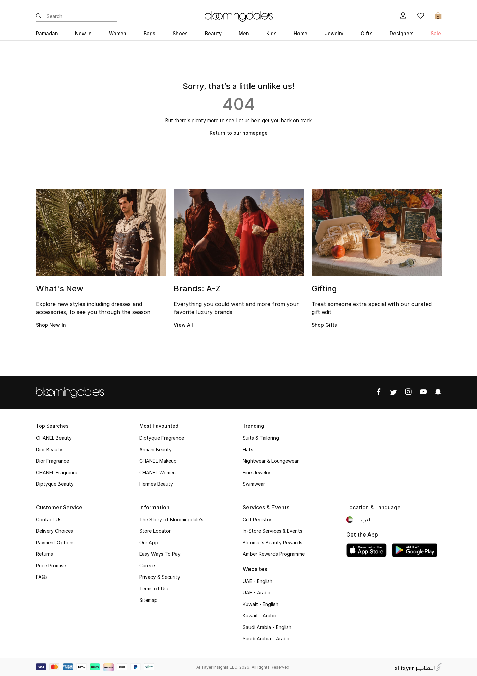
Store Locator (155, 531)
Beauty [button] (213, 33)
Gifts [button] (367, 33)
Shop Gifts (324, 325)
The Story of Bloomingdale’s (171, 519)
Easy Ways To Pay (160, 554)
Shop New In (51, 325)
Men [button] (244, 33)
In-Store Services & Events (272, 531)
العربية (365, 519)
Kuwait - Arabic (260, 615)
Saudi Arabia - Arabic (266, 638)
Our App (148, 542)
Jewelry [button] (334, 33)
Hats (248, 449)
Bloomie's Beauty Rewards (272, 542)
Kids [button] (271, 33)
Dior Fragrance (52, 461)
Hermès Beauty (156, 484)
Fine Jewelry (256, 472)
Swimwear (254, 484)
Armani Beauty (155, 449)
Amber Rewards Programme (274, 554)
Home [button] (300, 33)
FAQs (42, 577)
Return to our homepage (239, 133)
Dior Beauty (49, 449)
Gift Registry (257, 519)
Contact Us (49, 519)
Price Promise (51, 565)
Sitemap (148, 600)
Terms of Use (154, 588)
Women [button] (117, 33)
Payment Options (55, 542)
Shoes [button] (180, 33)
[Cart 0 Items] (438, 16)
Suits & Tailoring (261, 438)
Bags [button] (150, 33)
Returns (44, 554)
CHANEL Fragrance (57, 472)
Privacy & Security (159, 577)
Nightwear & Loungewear (271, 461)
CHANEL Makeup (158, 461)
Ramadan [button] (47, 33)
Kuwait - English (260, 604)
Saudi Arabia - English (267, 627)
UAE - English (257, 581)
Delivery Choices (54, 531)
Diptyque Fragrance (161, 438)
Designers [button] (402, 33)
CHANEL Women (157, 472)
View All (183, 325)
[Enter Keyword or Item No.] (82, 16)
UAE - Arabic (257, 592)
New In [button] (83, 33)
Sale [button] (436, 33)
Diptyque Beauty (55, 484)
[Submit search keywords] (38, 16)
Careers (148, 565)
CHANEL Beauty (54, 438)
